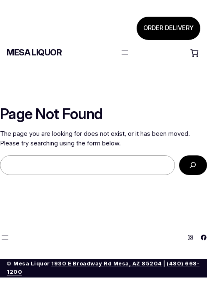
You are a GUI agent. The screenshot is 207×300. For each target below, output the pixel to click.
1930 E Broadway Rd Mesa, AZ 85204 (106, 263)
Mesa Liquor (34, 53)
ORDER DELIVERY (168, 28)
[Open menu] (125, 53)
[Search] (193, 165)
